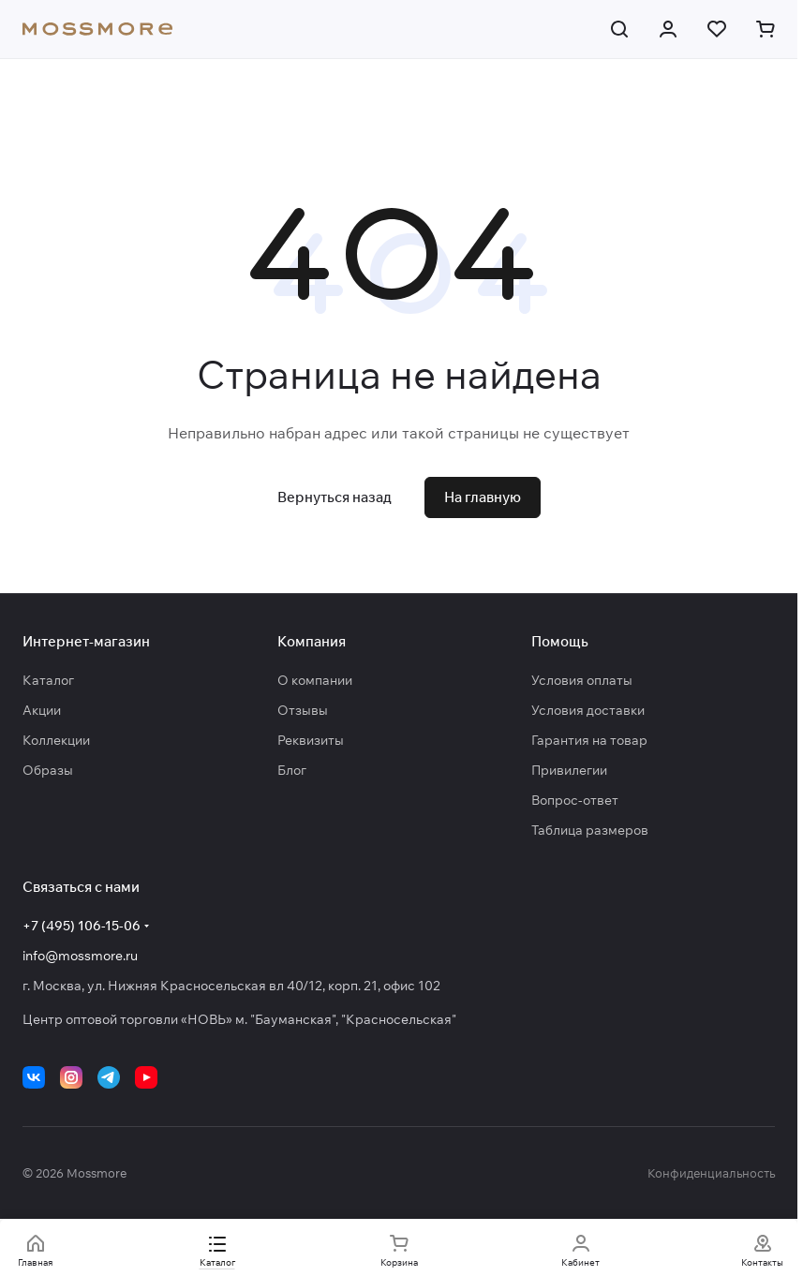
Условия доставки (588, 710)
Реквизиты (310, 740)
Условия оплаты (581, 680)
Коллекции (56, 740)
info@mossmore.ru (80, 955)
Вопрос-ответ (574, 800)
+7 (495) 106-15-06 (81, 925)
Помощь (559, 641)
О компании (314, 680)
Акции (41, 710)
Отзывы (302, 710)
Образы (47, 770)
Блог (291, 770)
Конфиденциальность (711, 1172)
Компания (311, 641)
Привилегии (569, 770)
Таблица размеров (589, 830)
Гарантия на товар (589, 740)
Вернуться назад (334, 497)
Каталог (48, 680)
